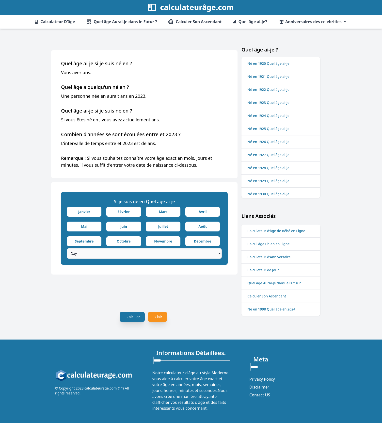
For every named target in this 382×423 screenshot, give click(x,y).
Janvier (84, 211)
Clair (158, 316)
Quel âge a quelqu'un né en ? (95, 87)
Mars (163, 211)
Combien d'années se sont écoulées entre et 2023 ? (120, 134)
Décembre (202, 241)
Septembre (84, 241)
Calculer (133, 316)
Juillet (163, 226)
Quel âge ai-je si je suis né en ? (96, 63)
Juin (123, 226)
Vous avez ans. (76, 72)
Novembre (163, 241)
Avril (203, 211)
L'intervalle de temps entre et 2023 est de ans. (108, 143)
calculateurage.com (101, 388)
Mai (84, 226)
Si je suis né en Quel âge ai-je (144, 201)
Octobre (123, 241)
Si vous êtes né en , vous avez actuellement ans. (110, 120)
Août (202, 226)
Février (124, 211)
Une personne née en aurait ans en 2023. (103, 96)
